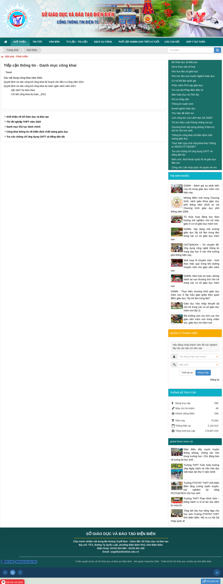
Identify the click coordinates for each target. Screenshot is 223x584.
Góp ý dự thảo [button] (195, 41)
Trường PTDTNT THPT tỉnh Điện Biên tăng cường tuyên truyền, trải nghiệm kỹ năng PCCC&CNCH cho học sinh (195, 488)
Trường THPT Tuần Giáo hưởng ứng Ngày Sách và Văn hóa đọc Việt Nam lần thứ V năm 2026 (201, 468)
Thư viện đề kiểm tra (183, 113)
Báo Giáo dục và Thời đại (185, 94)
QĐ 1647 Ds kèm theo (23, 90)
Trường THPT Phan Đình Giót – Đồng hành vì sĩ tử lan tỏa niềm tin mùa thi (195, 502)
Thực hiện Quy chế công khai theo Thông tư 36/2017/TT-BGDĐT (194, 145)
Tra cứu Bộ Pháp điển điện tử (187, 90)
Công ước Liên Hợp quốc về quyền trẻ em (194, 167)
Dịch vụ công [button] (103, 41)
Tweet (8, 72)
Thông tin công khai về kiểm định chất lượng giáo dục (192, 137)
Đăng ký (214, 379)
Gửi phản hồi (211, 581)
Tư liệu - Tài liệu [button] (77, 41)
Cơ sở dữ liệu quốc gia (184, 80)
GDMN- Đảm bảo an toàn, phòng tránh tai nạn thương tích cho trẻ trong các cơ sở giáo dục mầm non (195, 281)
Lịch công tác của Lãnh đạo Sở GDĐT (192, 117)
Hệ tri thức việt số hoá (183, 66)
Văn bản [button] (55, 41)
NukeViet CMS (151, 561)
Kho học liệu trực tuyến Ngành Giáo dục (193, 76)
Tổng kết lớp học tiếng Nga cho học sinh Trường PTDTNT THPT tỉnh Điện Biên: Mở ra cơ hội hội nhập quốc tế (195, 515)
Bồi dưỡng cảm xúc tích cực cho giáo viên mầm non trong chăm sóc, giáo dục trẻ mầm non (201, 319)
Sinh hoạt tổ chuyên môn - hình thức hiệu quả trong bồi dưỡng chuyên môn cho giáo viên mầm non (195, 265)
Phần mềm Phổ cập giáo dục (187, 85)
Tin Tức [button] (38, 41)
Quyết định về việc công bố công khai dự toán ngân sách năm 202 (39, 86)
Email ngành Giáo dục (184, 108)
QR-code (7, 562)
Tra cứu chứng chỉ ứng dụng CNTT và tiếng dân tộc (36, 136)
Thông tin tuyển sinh (182, 104)
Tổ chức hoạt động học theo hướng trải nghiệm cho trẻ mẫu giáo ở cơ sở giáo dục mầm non (201, 220)
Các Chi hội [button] (173, 41)
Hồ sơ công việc (180, 99)
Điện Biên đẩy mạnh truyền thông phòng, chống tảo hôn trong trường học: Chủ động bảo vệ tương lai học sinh (195, 454)
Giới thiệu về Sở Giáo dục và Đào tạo (28, 116)
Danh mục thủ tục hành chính (23, 126)
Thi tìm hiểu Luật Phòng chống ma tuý (192, 122)
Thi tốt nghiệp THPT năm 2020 (24, 121)
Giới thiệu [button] (20, 41)
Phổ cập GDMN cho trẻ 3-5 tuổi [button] (139, 41)
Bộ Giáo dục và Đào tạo (184, 62)
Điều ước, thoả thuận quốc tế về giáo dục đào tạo (194, 161)
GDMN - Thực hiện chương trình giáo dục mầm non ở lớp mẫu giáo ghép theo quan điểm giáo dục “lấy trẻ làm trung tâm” (195, 295)
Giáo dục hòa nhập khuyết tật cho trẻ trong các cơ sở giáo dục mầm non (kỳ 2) (201, 307)
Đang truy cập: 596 (26, 562)
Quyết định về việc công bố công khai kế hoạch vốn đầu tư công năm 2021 (44, 82)
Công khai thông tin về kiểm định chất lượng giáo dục (37, 131)
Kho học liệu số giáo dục (185, 71)
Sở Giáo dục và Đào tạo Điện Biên (115, 561)
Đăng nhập (203, 372)
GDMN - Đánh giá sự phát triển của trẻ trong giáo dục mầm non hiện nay (201, 189)
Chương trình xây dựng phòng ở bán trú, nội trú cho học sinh (193, 129)
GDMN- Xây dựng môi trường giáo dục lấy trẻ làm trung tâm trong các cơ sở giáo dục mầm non (195, 234)
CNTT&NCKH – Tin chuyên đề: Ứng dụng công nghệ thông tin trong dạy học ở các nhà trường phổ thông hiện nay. (195, 249)
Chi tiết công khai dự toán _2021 (28, 94)
